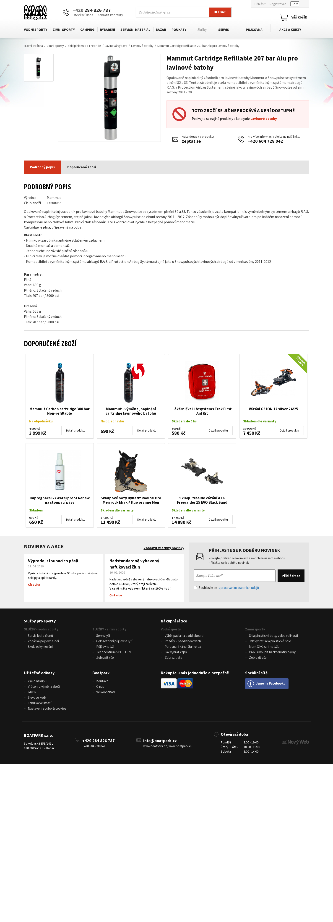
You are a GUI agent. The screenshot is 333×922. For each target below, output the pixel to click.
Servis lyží (103, 635)
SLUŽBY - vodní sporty (41, 629)
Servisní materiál (135, 29)
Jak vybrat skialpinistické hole (270, 641)
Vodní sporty (35, 29)
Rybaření (106, 29)
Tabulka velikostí (39, 703)
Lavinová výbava (116, 46)
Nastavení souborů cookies (47, 708)
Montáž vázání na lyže (264, 646)
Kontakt (102, 681)
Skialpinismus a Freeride (84, 46)
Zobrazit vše (105, 657)
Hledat (220, 12)
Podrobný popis (42, 167)
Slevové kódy (37, 697)
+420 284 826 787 (98, 740)
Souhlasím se (226, 587)
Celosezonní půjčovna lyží (114, 641)
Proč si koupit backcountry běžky (272, 652)
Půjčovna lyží (105, 646)
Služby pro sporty (40, 621)
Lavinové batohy (142, 46)
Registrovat (278, 4)
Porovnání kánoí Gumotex (183, 646)
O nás (100, 686)
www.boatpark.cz (155, 746)
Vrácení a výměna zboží (44, 686)
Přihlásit (260, 4)
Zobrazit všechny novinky (164, 548)
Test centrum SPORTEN (113, 652)
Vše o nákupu (37, 681)
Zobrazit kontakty (110, 15)
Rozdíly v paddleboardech (183, 641)
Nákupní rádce (174, 621)
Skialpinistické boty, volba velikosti (273, 635)
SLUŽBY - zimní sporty (109, 629)
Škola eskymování (40, 646)
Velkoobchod (105, 692)
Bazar (160, 29)
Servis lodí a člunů (40, 635)
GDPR (32, 692)
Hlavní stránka (33, 46)
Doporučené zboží (81, 167)
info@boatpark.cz (160, 740)
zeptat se (191, 141)
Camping (87, 29)
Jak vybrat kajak (176, 652)
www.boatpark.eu (181, 746)
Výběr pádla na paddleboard (184, 635)
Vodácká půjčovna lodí (43, 641)
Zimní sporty (63, 29)
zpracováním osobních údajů (239, 587)
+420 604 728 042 (265, 141)
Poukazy (178, 29)
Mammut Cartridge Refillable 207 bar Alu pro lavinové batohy (198, 46)
